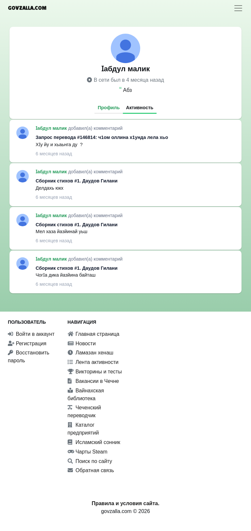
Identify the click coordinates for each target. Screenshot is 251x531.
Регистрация (27, 343)
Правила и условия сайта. (125, 503)
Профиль (109, 107)
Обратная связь (91, 470)
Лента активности (93, 362)
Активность (140, 107)
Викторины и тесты (95, 371)
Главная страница (94, 334)
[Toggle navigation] (238, 8)
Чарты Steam (88, 451)
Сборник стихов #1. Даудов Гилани (77, 180)
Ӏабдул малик (52, 128)
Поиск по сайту (90, 461)
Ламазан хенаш (90, 352)
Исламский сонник (94, 442)
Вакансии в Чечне (93, 381)
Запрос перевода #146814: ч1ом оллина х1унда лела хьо (102, 137)
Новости (82, 343)
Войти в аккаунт (31, 334)
